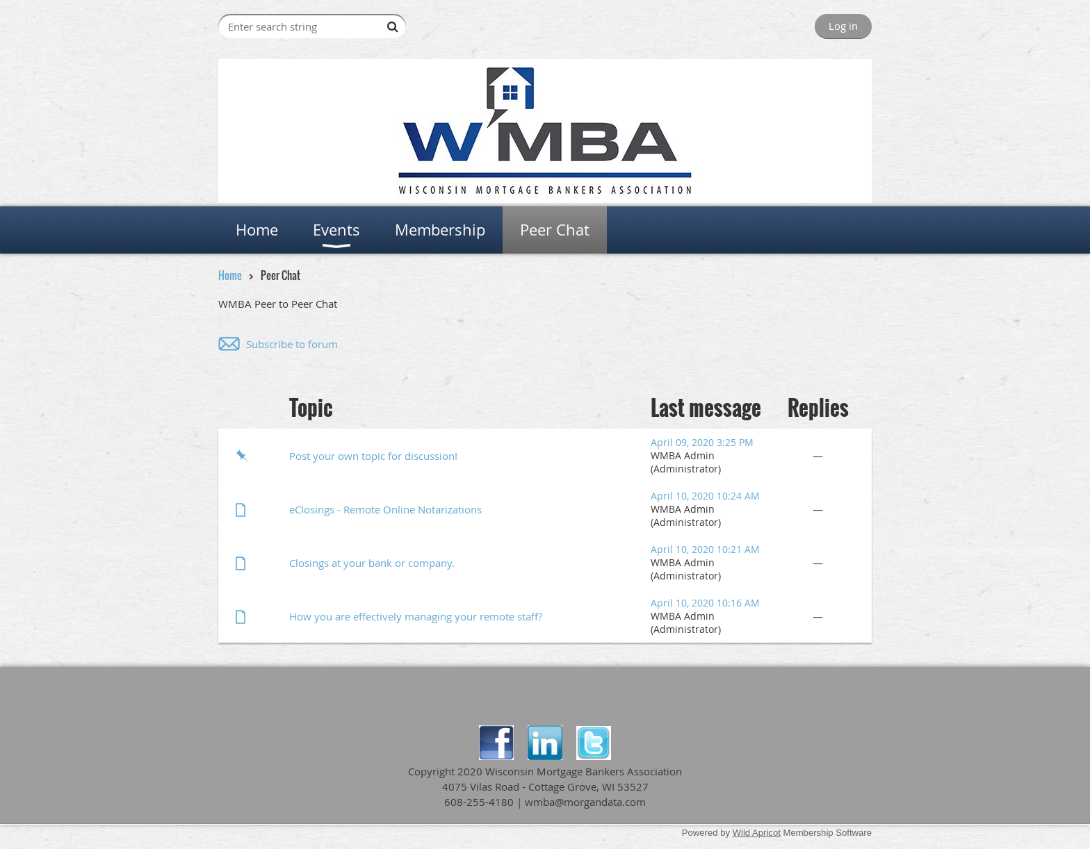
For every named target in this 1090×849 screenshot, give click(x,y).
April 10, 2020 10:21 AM (705, 549)
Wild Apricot (757, 832)
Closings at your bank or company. (372, 563)
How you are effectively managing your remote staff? (415, 616)
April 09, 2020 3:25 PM (702, 442)
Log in (843, 26)
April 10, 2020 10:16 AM (705, 602)
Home (230, 275)
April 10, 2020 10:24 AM (705, 495)
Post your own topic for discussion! (373, 456)
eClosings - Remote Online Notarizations (385, 509)
